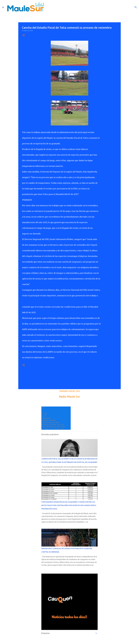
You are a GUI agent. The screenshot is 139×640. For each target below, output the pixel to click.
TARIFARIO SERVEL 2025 (69, 391)
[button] (23, 35)
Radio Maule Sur (69, 396)
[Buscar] (135, 7)
